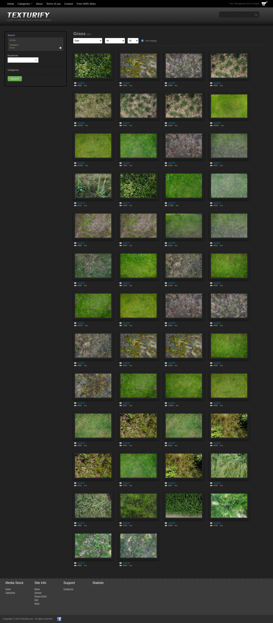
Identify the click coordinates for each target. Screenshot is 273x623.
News (37, 603)
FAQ (36, 600)
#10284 (80, 163)
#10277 (216, 163)
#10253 (80, 403)
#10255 (171, 363)
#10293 (126, 83)
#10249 (80, 443)
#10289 (216, 83)
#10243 (171, 483)
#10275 (126, 203)
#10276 (80, 203)
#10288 (80, 123)
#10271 (126, 243)
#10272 (80, 243)
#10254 (216, 363)
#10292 (171, 83)
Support (38, 593)
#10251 (171, 403)
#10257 (80, 363)
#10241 (80, 523)
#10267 (216, 243)
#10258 (216, 323)
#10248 (126, 443)
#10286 (171, 123)
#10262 (216, 283)
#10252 (126, 403)
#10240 (126, 523)
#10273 (216, 203)
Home (10, 3)
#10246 (216, 443)
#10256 (126, 363)
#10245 (80, 483)
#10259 (171, 323)
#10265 (80, 283)
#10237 (80, 563)
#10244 (126, 483)
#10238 (216, 523)
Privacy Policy (40, 596)
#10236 (126, 563)
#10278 (171, 163)
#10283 (126, 163)
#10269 (171, 243)
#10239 (171, 523)
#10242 (216, 483)
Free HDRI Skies (86, 3)
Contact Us (68, 589)
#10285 (216, 123)
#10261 (80, 323)
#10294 (80, 83)
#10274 (171, 203)
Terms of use (53, 3)
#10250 (216, 403)
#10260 (126, 323)
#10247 (171, 443)
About (39, 3)
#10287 (126, 123)
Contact (68, 3)
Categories (25, 3)
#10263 (171, 283)
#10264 (126, 283)
